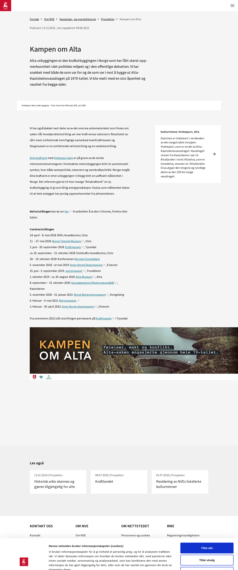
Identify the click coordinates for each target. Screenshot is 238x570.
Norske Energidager (87, 259)
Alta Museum (84, 277)
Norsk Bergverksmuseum (90, 294)
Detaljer (198, 562)
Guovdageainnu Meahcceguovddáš (92, 283)
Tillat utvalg (207, 533)
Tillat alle (207, 521)
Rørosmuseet (68, 300)
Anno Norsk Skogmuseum (86, 265)
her (67, 211)
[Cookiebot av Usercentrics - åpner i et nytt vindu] (24, 563)
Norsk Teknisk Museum (66, 241)
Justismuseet (73, 271)
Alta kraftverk (38, 158)
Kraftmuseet (73, 247)
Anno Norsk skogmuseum (78, 306)
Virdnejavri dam (63, 158)
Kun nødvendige (207, 545)
